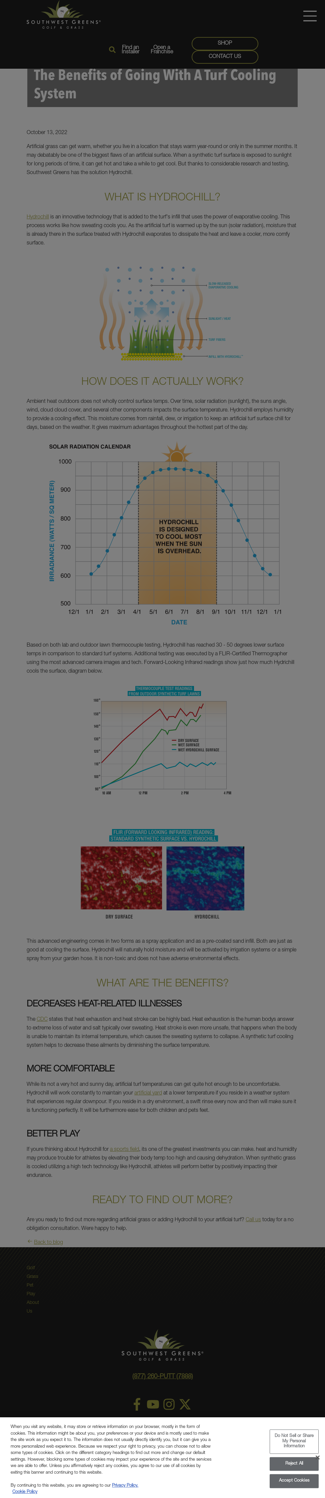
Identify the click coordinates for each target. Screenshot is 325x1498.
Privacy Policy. (125, 1489)
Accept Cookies (294, 1484)
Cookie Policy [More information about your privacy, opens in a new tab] (24, 1495)
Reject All (294, 1467)
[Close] (317, 1460)
